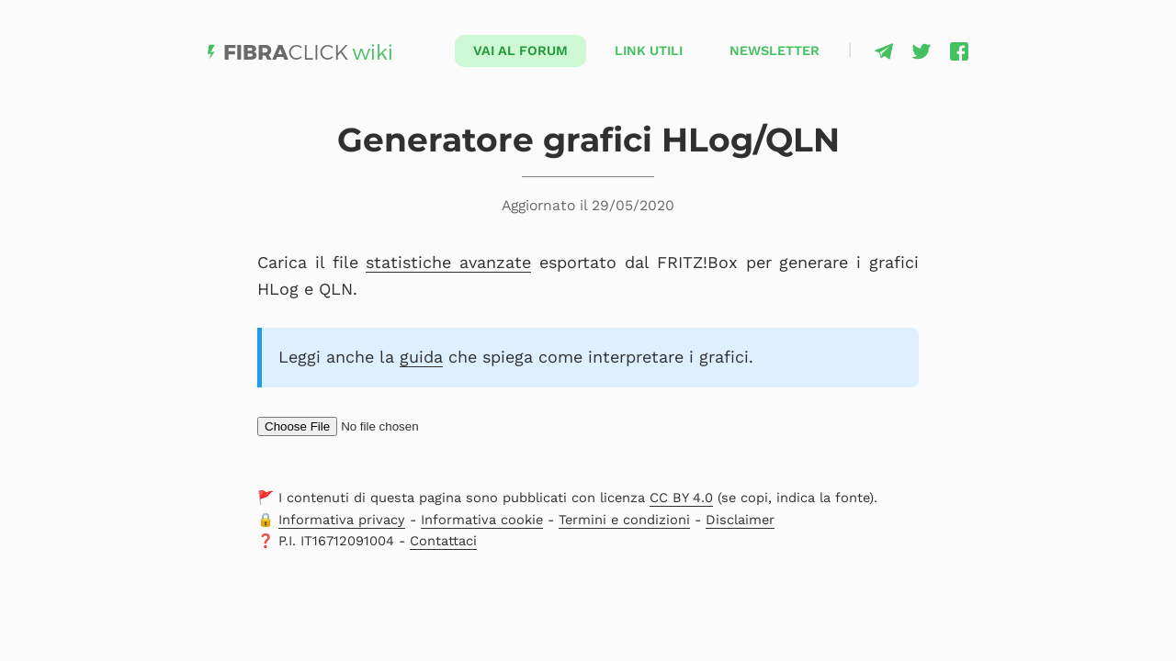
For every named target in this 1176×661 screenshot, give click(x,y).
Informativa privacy (341, 519)
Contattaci (443, 540)
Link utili (649, 50)
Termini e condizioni (624, 519)
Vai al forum (520, 50)
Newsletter (774, 50)
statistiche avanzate (448, 262)
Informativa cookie (482, 519)
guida (421, 356)
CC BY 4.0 (681, 497)
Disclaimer (740, 519)
